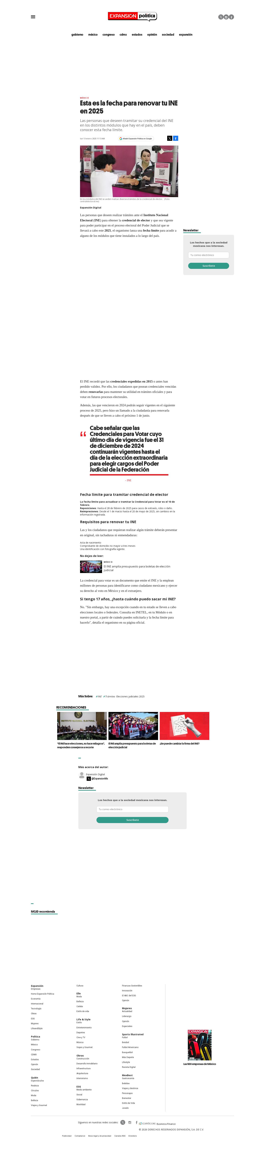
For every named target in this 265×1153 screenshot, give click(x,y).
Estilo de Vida (128, 1103)
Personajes (127, 1093)
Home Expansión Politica (42, 994)
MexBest (127, 1075)
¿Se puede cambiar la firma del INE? (179, 744)
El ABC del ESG (129, 996)
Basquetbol (127, 1053)
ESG (33, 1019)
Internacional (37, 1004)
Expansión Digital (95, 774)
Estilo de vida (82, 1012)
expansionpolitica (125, 1122)
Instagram (226, 17)
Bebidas (126, 1084)
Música (79, 1043)
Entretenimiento (84, 1028)
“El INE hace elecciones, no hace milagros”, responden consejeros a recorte (80, 746)
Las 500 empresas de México (199, 1064)
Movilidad (80, 1105)
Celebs (79, 1007)
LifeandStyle (36, 1029)
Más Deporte (128, 1057)
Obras (34, 1014)
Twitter (221, 17)
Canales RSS (118, 1137)
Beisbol (125, 1043)
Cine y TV (80, 1038)
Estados (35, 1060)
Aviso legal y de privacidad (100, 1137)
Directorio (129, 1137)
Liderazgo (126, 1017)
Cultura (79, 986)
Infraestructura (83, 1069)
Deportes (80, 1033)
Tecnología (36, 1009)
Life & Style (83, 1020)
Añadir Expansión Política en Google (137, 139)
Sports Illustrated (132, 1034)
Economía (35, 999)
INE (100, 696)
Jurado (125, 1108)
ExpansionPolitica (132, 1122)
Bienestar (126, 1099)
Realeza (35, 1086)
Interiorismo (82, 1079)
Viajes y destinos (130, 1089)
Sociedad (167, 35)
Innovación (127, 991)
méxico (95, 35)
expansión (184, 35)
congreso (110, 35)
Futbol (125, 1038)
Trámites (110, 696)
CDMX (124, 35)
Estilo (79, 1023)
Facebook (231, 17)
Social (79, 1095)
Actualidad (127, 1012)
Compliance (82, 1137)
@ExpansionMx (100, 779)
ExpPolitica (118, 1122)
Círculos (35, 1091)
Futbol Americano (130, 1048)
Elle (78, 993)
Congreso (35, 1050)
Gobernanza (82, 1100)
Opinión (34, 1065)
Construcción (82, 1059)
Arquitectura (82, 1074)
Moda (33, 1096)
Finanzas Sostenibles (132, 986)
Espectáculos (37, 1081)
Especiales (127, 1026)
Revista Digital (129, 1067)
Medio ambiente (84, 1090)
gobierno (80, 35)
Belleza (34, 1101)
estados (137, 35)
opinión (152, 35)
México (84, 98)
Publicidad (71, 1137)
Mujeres (35, 1024)
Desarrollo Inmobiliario (86, 1064)
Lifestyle (126, 1062)
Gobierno (35, 1040)
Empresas (35, 989)
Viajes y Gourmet (39, 1106)
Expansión (37, 986)
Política (35, 1037)
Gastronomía (128, 1079)
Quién (34, 1078)
